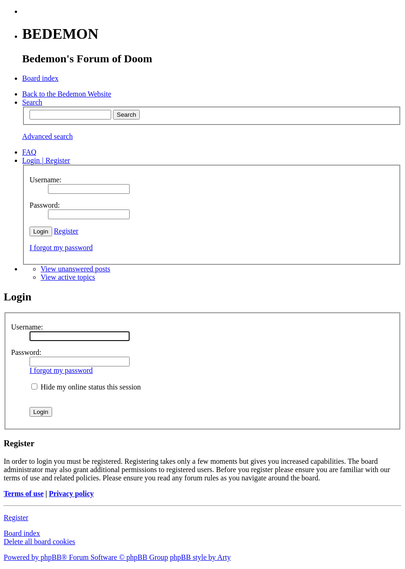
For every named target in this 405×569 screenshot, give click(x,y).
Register (66, 231)
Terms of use (24, 493)
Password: (26, 352)
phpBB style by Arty (200, 557)
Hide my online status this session (86, 387)
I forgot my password (61, 248)
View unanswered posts (75, 269)
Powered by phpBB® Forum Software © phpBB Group (86, 557)
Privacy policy (71, 493)
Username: (27, 327)
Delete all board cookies (39, 541)
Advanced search (47, 136)
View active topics (68, 277)
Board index (22, 533)
